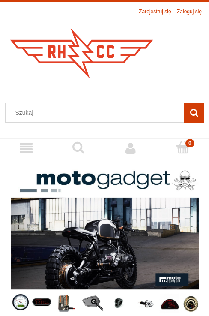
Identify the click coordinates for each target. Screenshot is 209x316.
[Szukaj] (194, 113)
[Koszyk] (183, 147)
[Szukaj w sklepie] (97, 112)
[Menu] (26, 148)
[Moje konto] (131, 148)
